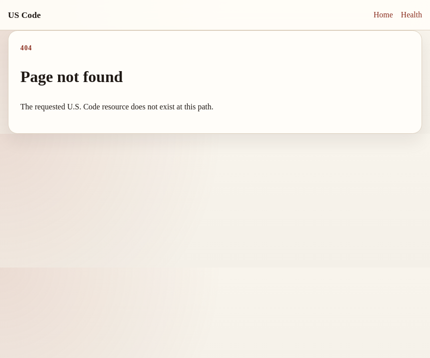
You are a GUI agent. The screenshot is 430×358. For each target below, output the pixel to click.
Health (411, 14)
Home (383, 14)
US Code (24, 15)
